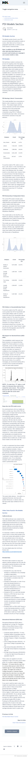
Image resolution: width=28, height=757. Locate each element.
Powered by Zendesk (21, 755)
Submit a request (12, 731)
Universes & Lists (8, 19)
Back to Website (8, 746)
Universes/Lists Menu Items (11, 18)
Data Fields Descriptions (19, 722)
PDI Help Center (6, 16)
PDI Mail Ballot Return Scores (10, 716)
